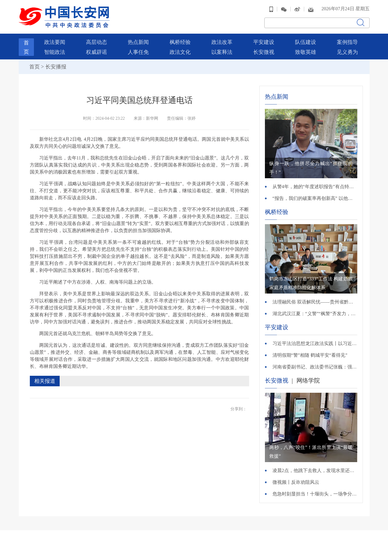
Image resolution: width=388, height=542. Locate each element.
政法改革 (221, 42)
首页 (34, 67)
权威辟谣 (96, 52)
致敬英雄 (305, 52)
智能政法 (54, 52)
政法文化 (180, 52)
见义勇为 (347, 52)
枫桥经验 (180, 42)
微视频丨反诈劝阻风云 (296, 482)
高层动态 (96, 42)
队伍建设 (305, 42)
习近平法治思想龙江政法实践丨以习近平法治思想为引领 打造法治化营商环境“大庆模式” (315, 343)
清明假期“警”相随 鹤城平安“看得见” (310, 355)
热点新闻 (138, 42)
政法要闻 (54, 42)
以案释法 (221, 52)
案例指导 (347, 42)
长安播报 (55, 67)
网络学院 (308, 380)
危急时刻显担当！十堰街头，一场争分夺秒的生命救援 (315, 493)
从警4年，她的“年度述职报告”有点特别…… (315, 186)
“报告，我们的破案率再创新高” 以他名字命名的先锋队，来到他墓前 (315, 198)
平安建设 (263, 42)
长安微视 (263, 52)
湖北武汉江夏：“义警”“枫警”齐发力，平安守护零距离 (315, 313)
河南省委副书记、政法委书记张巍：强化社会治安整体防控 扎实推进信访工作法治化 (315, 366)
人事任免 (138, 52)
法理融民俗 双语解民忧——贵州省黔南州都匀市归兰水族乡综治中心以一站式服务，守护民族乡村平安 (315, 301)
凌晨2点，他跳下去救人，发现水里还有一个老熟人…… (315, 470)
